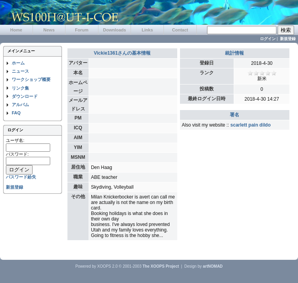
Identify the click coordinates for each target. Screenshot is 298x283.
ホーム (18, 63)
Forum (81, 30)
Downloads (114, 30)
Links (147, 30)
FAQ (16, 112)
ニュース (20, 71)
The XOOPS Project (161, 266)
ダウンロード (25, 96)
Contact (180, 30)
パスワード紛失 (21, 177)
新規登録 (288, 39)
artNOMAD (213, 266)
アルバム (20, 104)
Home (16, 30)
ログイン (268, 39)
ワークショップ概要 (31, 79)
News (49, 30)
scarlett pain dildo (251, 125)
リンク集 (20, 88)
